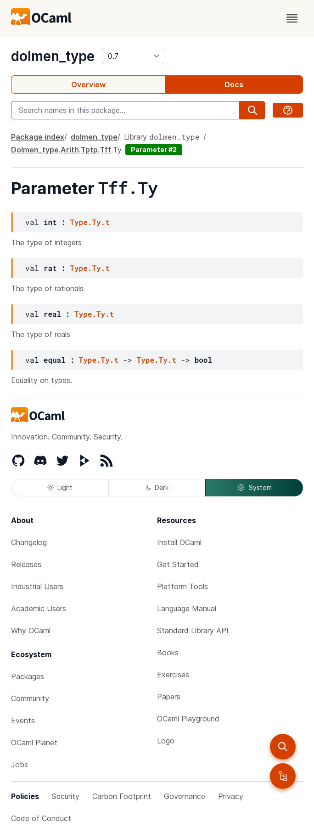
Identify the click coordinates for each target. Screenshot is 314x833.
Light (60, 487)
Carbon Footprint (121, 796)
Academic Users (38, 608)
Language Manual (186, 608)
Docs (233, 84)
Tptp (89, 149)
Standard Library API (193, 630)
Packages (27, 676)
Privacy (230, 796)
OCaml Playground (188, 718)
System (254, 488)
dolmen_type (53, 56)
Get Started (178, 564)
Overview (88, 84)
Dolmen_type (35, 149)
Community (30, 698)
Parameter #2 (154, 149)
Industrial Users (37, 586)
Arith (70, 149)
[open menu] (292, 18)
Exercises (173, 674)
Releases (26, 564)
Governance (184, 796)
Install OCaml (179, 542)
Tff (105, 149)
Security (65, 796)
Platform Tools (182, 586)
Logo (165, 740)
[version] (133, 56)
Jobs (19, 764)
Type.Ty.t (89, 222)
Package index (37, 136)
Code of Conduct (41, 818)
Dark (157, 487)
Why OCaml (30, 630)
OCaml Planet (34, 742)
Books (168, 652)
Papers (168, 696)
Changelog (29, 542)
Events (23, 720)
